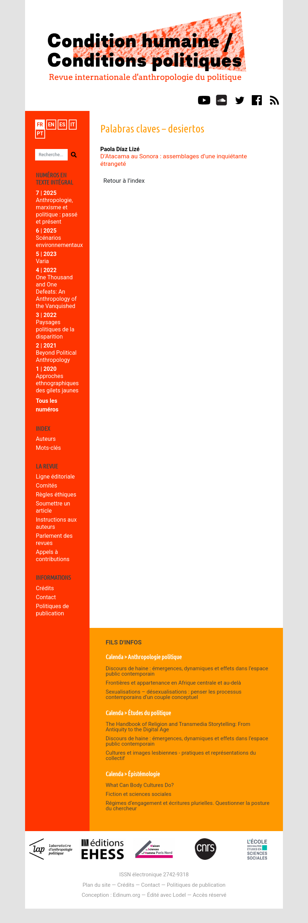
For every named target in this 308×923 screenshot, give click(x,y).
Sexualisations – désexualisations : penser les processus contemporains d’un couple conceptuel (173, 694)
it (73, 124)
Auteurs (46, 438)
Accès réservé (209, 895)
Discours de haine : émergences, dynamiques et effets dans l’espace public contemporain (187, 671)
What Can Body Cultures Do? (140, 785)
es (62, 124)
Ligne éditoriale (55, 476)
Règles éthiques (56, 494)
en (51, 124)
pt (40, 133)
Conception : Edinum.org (111, 895)
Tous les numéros (47, 405)
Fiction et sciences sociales (139, 794)
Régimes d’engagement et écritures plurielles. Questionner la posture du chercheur (187, 806)
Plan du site (96, 885)
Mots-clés (48, 447)
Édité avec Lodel (166, 895)
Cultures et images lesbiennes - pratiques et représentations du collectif (181, 755)
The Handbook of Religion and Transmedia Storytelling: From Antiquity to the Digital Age (178, 727)
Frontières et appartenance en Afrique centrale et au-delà (173, 683)
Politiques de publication (52, 610)
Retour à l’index (124, 180)
